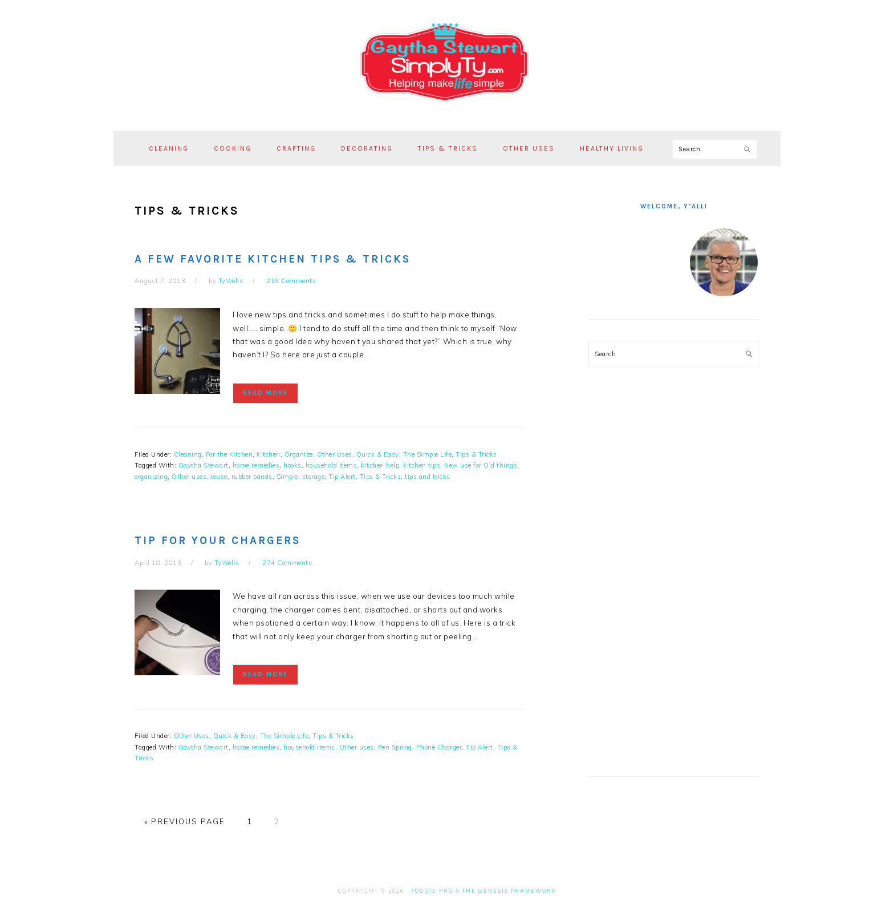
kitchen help (380, 465)
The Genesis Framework (509, 891)
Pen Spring (395, 747)
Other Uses (334, 454)
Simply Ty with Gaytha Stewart (447, 62)
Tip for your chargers (217, 540)
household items (331, 465)
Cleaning (188, 454)
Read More (265, 393)
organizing (151, 477)
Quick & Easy (377, 454)
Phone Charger (439, 747)
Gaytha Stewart (203, 465)
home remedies (256, 465)
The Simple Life (427, 454)
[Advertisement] (673, 580)
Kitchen (269, 454)
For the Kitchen (229, 454)
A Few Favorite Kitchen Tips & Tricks (273, 259)
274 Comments (287, 563)
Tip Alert (342, 477)
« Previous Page (184, 821)
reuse (218, 477)
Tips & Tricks (476, 454)
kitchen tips (421, 465)
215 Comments (291, 281)
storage (313, 477)
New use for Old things (480, 465)
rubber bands (252, 477)
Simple (287, 477)
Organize (299, 454)
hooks (292, 465)
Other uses (189, 477)
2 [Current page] (276, 821)
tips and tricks (427, 477)
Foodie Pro (432, 891)
